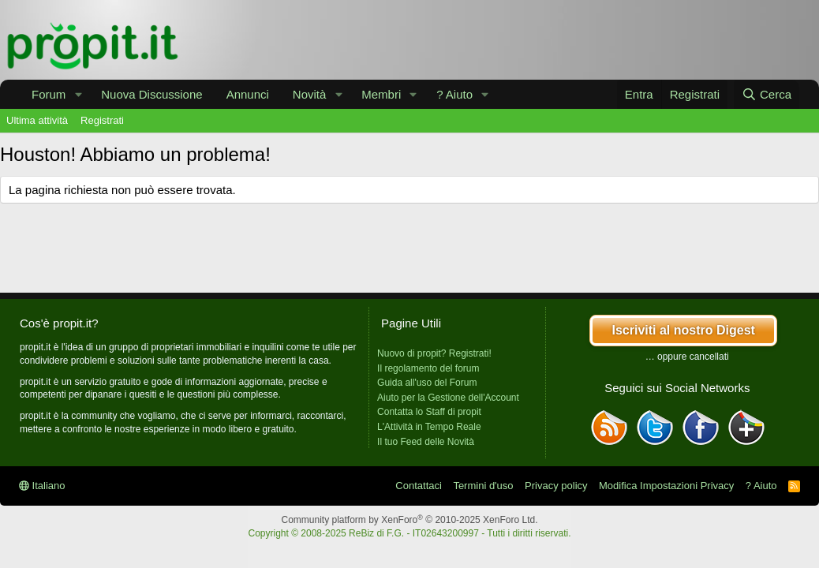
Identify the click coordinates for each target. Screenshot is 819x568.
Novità (310, 94)
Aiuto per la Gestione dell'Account (448, 397)
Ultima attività (37, 120)
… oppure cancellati (687, 356)
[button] (78, 94)
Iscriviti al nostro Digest (682, 330)
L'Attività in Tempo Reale (429, 426)
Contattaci (418, 485)
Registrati (102, 120)
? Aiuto (454, 94)
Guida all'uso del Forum (427, 382)
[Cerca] (766, 94)
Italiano (42, 485)
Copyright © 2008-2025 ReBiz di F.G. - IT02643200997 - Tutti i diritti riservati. (409, 533)
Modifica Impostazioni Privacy (666, 485)
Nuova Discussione (151, 94)
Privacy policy (556, 485)
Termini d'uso (483, 485)
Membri (381, 94)
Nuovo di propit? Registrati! (434, 353)
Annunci (247, 94)
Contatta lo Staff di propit (429, 411)
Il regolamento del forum (428, 368)
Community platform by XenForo (410, 519)
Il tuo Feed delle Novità (425, 441)
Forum (48, 94)
